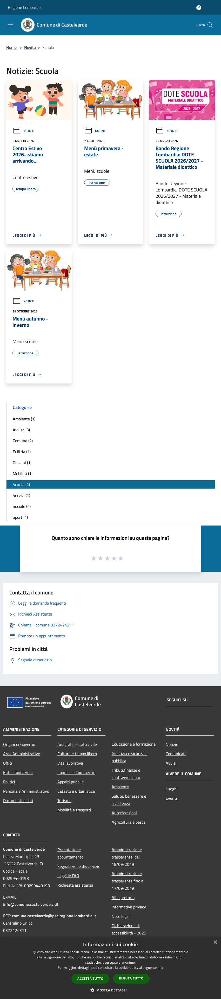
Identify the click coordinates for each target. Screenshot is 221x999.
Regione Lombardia (25, 7)
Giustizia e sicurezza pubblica (130, 757)
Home (11, 47)
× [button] (215, 942)
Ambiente (120, 787)
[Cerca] (210, 25)
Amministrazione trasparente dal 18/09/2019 (127, 857)
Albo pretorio (123, 897)
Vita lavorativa (70, 763)
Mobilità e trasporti (74, 810)
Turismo (64, 800)
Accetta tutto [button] (90, 978)
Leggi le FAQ (68, 876)
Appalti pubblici (70, 782)
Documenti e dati (18, 800)
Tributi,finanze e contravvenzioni (126, 773)
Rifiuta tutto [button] (131, 978)
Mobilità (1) (22, 473)
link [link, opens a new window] (160, 967)
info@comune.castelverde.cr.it (30, 904)
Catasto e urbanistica (76, 791)
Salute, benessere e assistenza (129, 799)
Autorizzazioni (124, 813)
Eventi (171, 798)
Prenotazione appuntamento (70, 853)
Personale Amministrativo (26, 791)
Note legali (121, 916)
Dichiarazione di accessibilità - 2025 (129, 929)
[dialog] (110, 968)
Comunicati (176, 754)
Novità (30, 47)
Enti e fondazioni (18, 772)
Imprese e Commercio (76, 772)
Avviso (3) (21, 430)
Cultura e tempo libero (77, 754)
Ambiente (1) (24, 419)
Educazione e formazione (134, 744)
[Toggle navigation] (10, 24)
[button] (110, 990)
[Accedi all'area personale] (199, 8)
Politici (9, 782)
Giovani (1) (22, 462)
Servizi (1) (21, 495)
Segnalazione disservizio (78, 866)
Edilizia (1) (22, 452)
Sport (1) (20, 517)
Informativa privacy (129, 907)
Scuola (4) (21, 484)
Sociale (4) (22, 506)
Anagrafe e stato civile (77, 744)
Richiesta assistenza (75, 885)
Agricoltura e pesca (128, 822)
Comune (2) (23, 441)
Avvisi (171, 763)
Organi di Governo (19, 744)
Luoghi (172, 789)
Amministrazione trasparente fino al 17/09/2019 (128, 880)
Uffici (7, 763)
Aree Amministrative (21, 754)
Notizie (23, 130)
